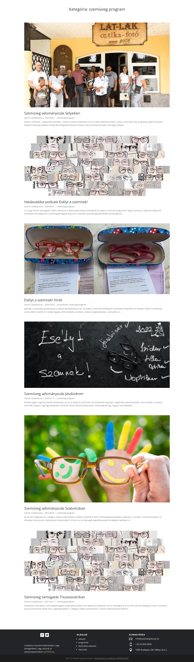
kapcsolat (83, 649)
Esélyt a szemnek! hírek (43, 300)
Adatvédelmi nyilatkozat (105, 658)
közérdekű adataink (87, 646)
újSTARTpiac (49, 652)
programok (83, 642)
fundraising (62, 304)
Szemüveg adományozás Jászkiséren (53, 393)
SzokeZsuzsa (37, 117)
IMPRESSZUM (123, 658)
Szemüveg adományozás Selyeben (52, 113)
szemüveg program (66, 117)
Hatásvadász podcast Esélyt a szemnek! (56, 201)
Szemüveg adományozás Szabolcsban (54, 508)
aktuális (82, 639)
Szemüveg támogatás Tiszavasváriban (54, 597)
